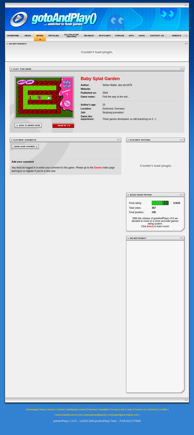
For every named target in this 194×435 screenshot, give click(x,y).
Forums (115, 409)
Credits (163, 409)
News (43, 409)
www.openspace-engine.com (123, 415)
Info (123, 409)
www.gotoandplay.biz (95, 415)
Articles (61, 409)
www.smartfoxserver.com (69, 415)
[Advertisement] (155, 316)
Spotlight (104, 409)
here (150, 226)
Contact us (140, 409)
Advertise (153, 409)
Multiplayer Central (77, 409)
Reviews (93, 409)
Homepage (32, 409)
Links (130, 409)
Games (98, 167)
